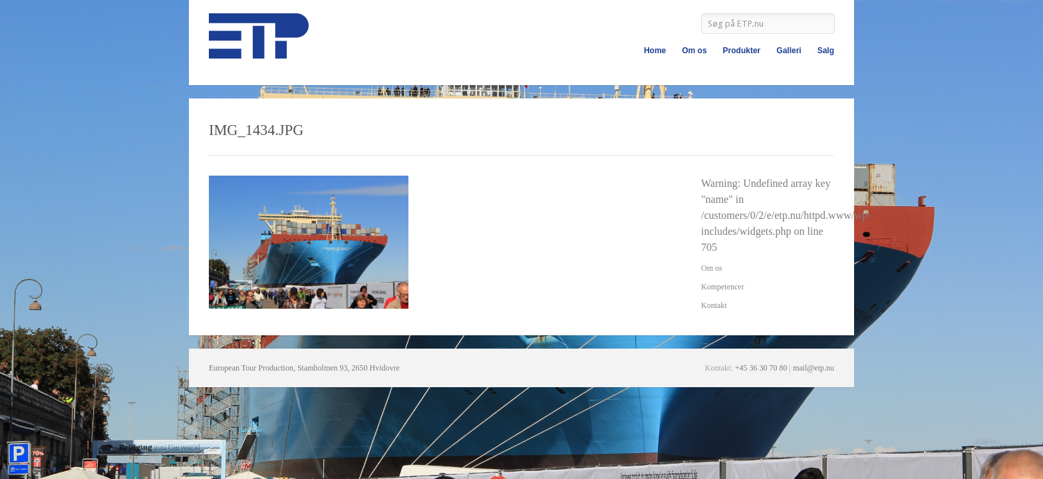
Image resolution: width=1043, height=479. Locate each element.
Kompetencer (722, 286)
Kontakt (714, 305)
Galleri (788, 50)
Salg (826, 50)
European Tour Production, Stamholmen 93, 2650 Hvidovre (304, 368)
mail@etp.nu (813, 368)
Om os (694, 50)
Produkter (742, 50)
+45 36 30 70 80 (761, 368)
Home (655, 50)
